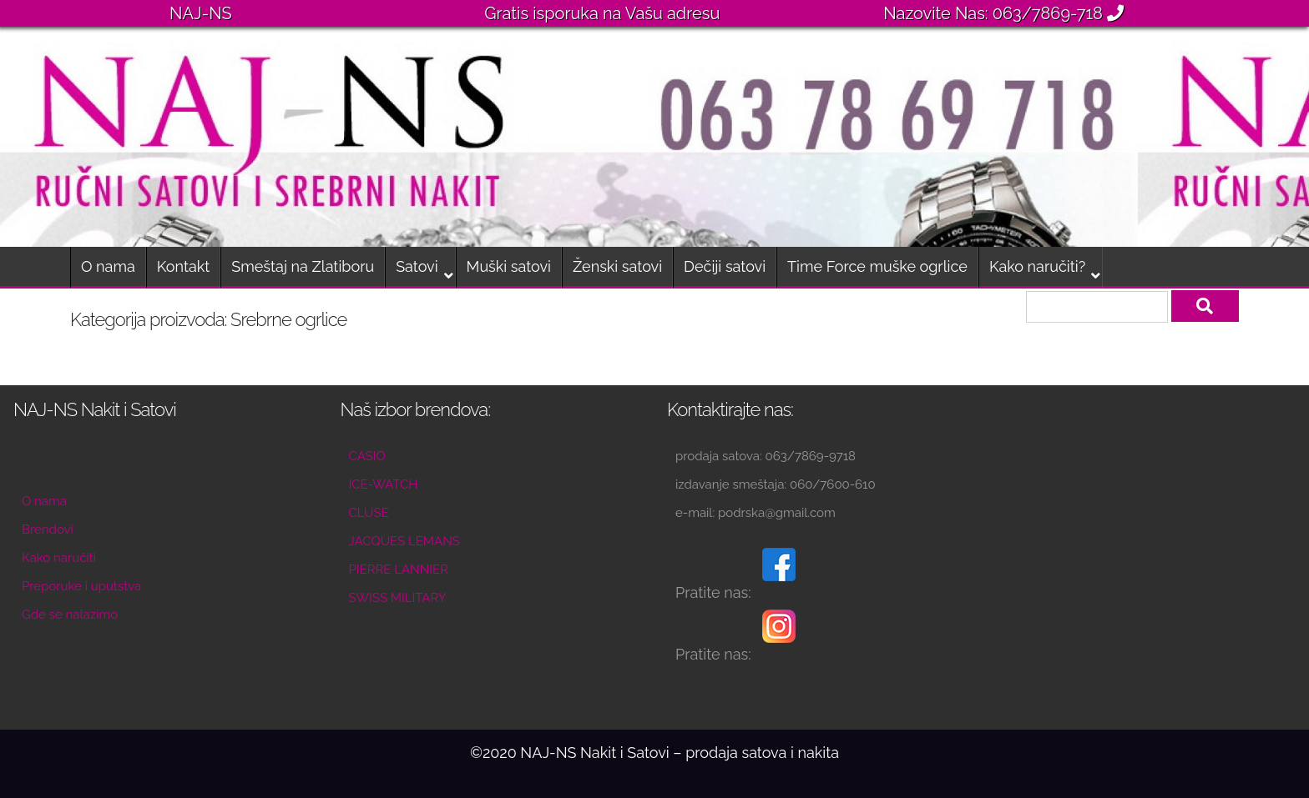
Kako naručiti (59, 557)
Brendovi (47, 529)
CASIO (367, 456)
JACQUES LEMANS (404, 541)
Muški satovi (509, 266)
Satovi (416, 266)
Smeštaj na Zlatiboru (302, 266)
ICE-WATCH (383, 484)
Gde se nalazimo (70, 614)
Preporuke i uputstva (81, 586)
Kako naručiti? (1037, 266)
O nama (108, 266)
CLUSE (369, 512)
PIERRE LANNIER (398, 569)
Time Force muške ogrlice (877, 266)
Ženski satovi (617, 266)
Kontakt (183, 266)
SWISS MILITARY (398, 597)
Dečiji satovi (725, 266)
